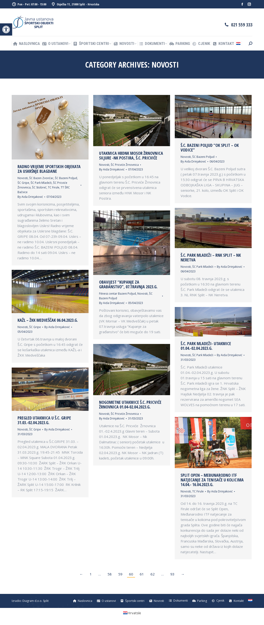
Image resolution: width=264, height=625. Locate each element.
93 (172, 574)
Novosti (23, 178)
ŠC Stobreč (39, 187)
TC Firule (53, 187)
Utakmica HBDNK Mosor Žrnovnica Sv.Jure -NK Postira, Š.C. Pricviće (131, 155)
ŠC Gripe (23, 183)
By (30, 197)
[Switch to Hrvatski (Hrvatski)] (132, 613)
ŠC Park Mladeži (41, 183)
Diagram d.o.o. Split (35, 601)
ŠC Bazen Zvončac (41, 178)
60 (131, 574)
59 (120, 574)
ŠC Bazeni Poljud (66, 178)
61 (142, 574)
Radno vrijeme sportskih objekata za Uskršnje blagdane (49, 169)
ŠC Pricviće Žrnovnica (125, 165)
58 (109, 574)
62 (152, 574)
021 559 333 (241, 25)
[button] (6, 29)
